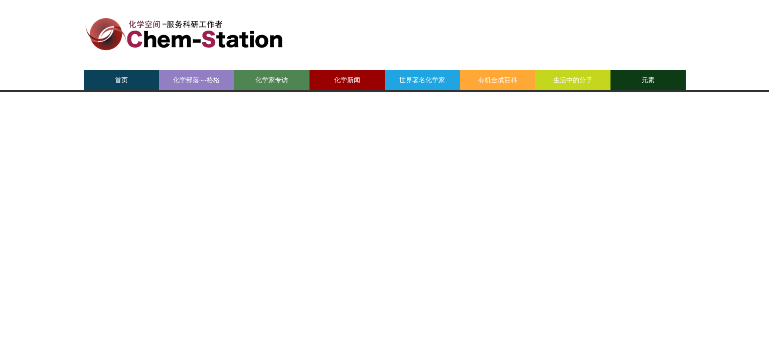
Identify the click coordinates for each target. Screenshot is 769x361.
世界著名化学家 (422, 80)
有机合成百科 (497, 80)
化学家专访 (271, 80)
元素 (648, 80)
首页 (121, 80)
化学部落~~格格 (196, 80)
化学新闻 (347, 80)
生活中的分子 (572, 80)
